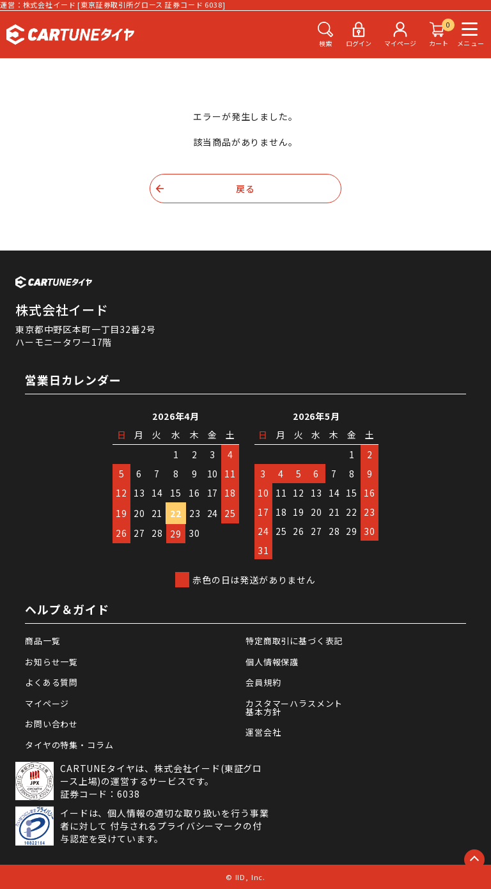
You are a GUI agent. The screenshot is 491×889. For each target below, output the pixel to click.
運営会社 (263, 732)
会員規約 (263, 682)
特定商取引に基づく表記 (294, 641)
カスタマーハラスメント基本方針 (294, 707)
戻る (245, 188)
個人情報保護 (272, 662)
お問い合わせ (51, 724)
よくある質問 (51, 682)
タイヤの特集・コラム (69, 745)
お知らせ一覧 (51, 662)
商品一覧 (42, 641)
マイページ (47, 703)
